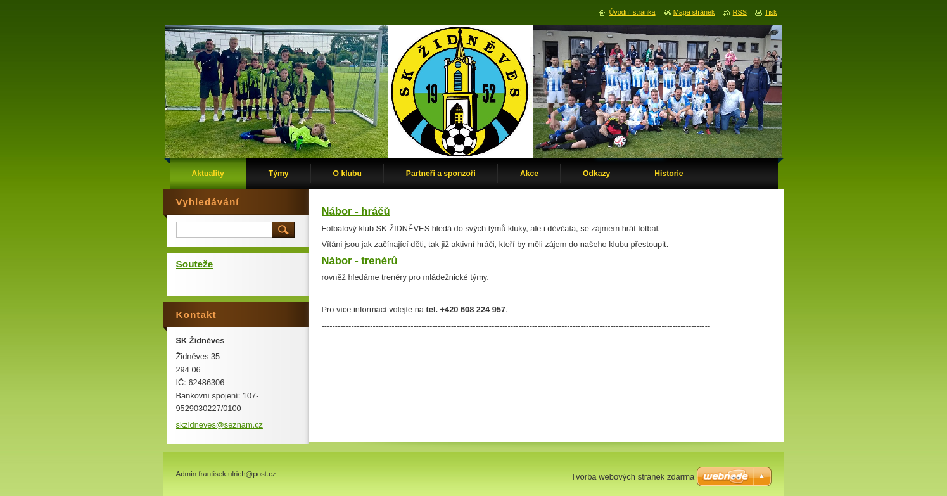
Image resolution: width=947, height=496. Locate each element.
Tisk (771, 12)
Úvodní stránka (632, 12)
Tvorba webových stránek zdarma (632, 476)
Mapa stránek (694, 12)
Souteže (194, 263)
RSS (740, 12)
